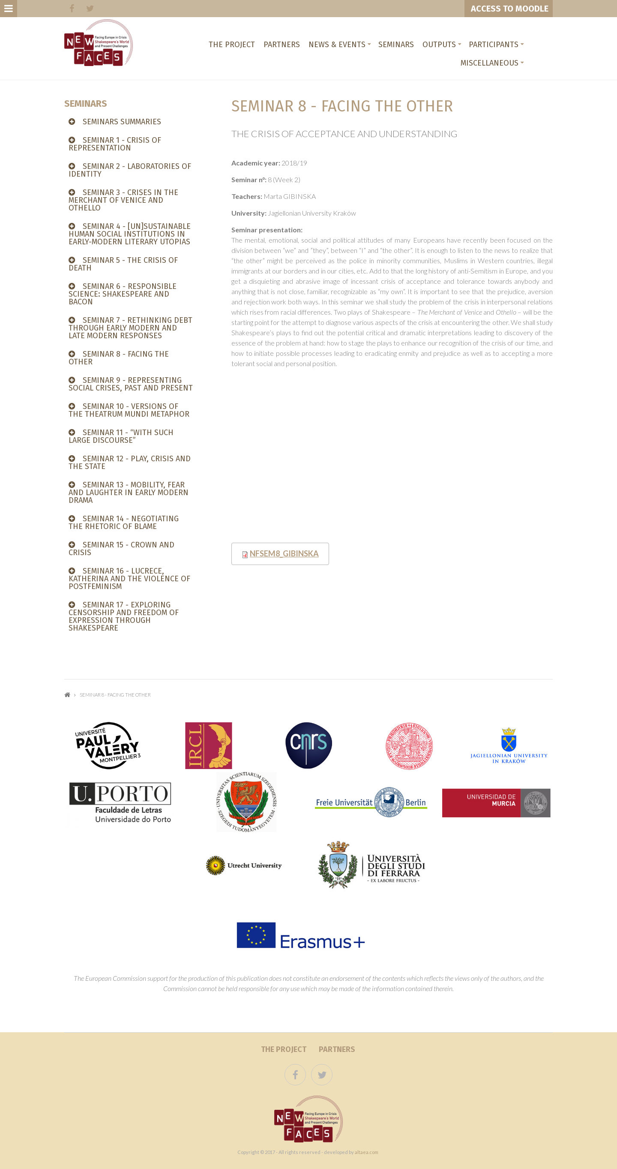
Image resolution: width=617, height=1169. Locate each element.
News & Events (336, 44)
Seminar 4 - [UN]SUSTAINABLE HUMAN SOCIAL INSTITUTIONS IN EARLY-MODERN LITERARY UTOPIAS (130, 234)
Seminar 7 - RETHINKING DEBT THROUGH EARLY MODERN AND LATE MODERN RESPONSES (130, 328)
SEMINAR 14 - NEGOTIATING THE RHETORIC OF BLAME (124, 522)
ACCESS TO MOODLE (508, 8)
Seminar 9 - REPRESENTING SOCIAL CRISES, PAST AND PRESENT (131, 384)
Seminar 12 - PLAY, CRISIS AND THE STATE (130, 462)
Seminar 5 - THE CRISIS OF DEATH (123, 264)
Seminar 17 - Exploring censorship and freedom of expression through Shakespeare (124, 616)
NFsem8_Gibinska (284, 553)
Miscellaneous (489, 63)
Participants (493, 44)
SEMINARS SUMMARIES (122, 121)
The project (232, 44)
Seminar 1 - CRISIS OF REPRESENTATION (115, 144)
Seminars (396, 44)
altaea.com (366, 1152)
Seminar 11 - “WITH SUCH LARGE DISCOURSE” (121, 436)
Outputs (439, 44)
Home (67, 694)
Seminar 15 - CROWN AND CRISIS (121, 548)
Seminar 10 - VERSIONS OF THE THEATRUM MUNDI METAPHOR (129, 410)
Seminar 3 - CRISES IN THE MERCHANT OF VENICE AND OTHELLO (123, 200)
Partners (282, 44)
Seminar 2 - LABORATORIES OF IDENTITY (130, 170)
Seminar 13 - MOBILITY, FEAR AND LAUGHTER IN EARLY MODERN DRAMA (129, 492)
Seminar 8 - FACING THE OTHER (119, 358)
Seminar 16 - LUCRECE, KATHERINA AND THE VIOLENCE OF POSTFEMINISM (129, 578)
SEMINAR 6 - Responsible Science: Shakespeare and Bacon (123, 294)
